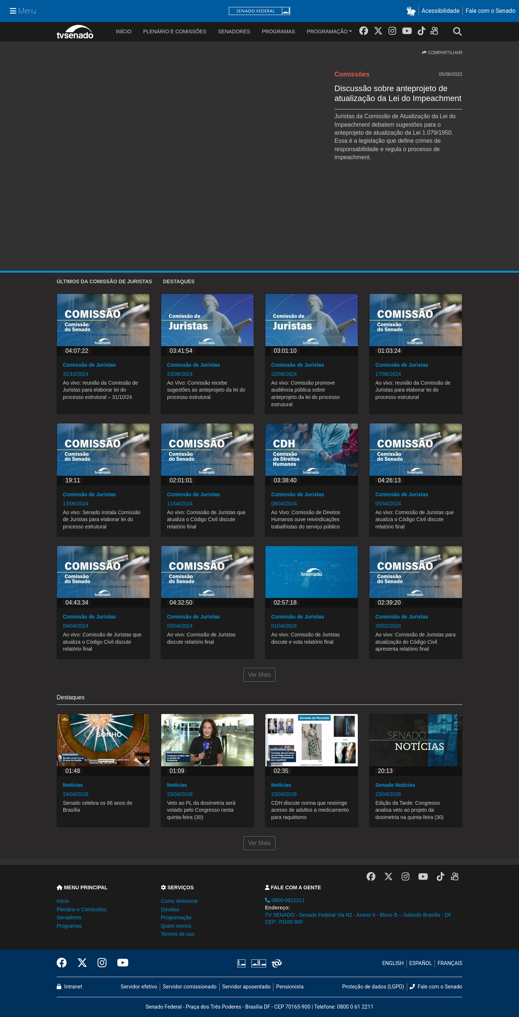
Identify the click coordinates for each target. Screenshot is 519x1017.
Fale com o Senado (490, 10)
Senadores (234, 31)
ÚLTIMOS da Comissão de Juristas (104, 281)
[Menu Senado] (23, 11)
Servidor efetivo (139, 987)
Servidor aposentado (246, 987)
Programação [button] (176, 917)
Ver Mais (259, 675)
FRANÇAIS (449, 963)
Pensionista (290, 987)
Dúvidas (170, 909)
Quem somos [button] (176, 926)
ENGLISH (393, 963)
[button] (412, 11)
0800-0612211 (284, 900)
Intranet (69, 987)
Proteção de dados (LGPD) (373, 987)
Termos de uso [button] (177, 934)
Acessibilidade (441, 10)
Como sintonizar (179, 901)
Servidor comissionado (190, 987)
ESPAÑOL (420, 963)
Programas (278, 31)
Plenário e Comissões (175, 31)
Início (63, 901)
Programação (327, 31)
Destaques (178, 281)
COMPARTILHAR (442, 52)
